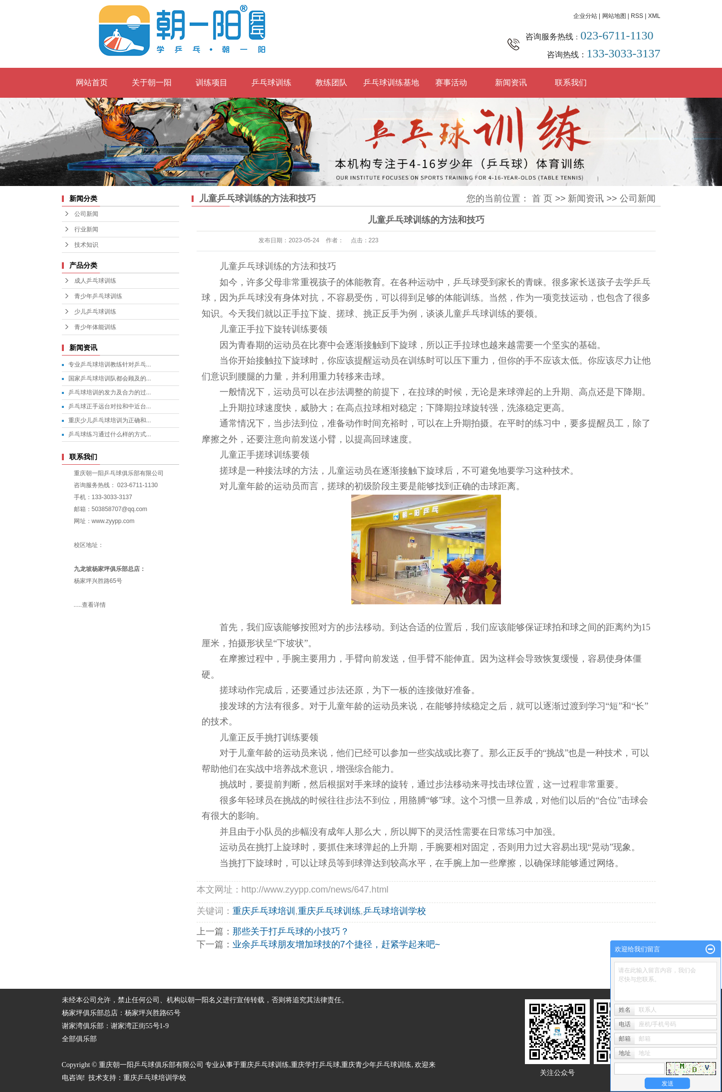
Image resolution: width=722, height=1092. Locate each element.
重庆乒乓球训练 (329, 911)
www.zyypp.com (113, 521)
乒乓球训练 (271, 82)
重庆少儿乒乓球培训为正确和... (109, 420)
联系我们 (571, 82)
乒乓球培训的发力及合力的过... (109, 392)
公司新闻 (86, 213)
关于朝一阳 (152, 82)
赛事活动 (451, 82)
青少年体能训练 (95, 327)
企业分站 (585, 15)
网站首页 (92, 82)
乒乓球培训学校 (394, 911)
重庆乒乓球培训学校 (154, 1078)
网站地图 (614, 15)
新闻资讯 (511, 82)
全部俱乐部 (79, 1039)
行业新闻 (86, 229)
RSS (637, 15)
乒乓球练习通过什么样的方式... (109, 434)
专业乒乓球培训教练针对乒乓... (109, 364)
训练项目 (212, 82)
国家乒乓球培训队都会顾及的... (109, 378)
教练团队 (331, 82)
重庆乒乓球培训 (264, 911)
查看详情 (94, 604)
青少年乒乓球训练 (98, 296)
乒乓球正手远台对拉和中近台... (109, 406)
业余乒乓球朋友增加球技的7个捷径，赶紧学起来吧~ (337, 944)
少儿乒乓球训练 (95, 311)
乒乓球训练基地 (391, 82)
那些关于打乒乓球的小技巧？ (291, 931)
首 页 (542, 198)
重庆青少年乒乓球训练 (376, 1065)
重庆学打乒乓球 (315, 1065)
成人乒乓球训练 (95, 280)
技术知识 (86, 244)
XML (654, 15)
